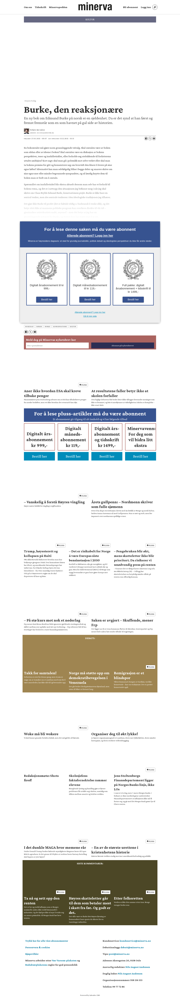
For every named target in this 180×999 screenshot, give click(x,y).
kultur (73, 326)
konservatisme (60, 326)
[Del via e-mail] (154, 138)
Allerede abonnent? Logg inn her (90, 235)
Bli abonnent (130, 7)
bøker (39, 326)
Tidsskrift (40, 7)
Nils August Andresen (137, 967)
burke (47, 326)
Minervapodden (58, 7)
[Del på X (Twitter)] (150, 138)
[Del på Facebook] (146, 138)
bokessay (29, 326)
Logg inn (146, 7)
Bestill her (46, 299)
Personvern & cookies (37, 947)
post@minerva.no (119, 954)
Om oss (28, 7)
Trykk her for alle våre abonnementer (46, 940)
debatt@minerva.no (132, 947)
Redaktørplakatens (36, 964)
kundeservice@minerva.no (135, 940)
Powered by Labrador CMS (90, 995)
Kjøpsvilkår (32, 954)
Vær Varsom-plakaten (64, 960)
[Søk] (154, 7)
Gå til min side (90, 316)
